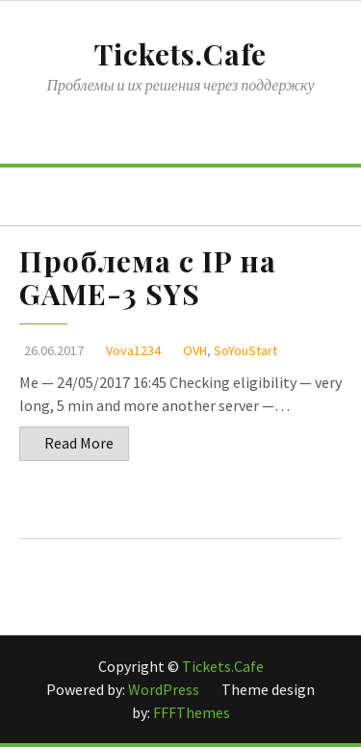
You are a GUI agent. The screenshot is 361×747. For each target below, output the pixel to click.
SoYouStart (245, 350)
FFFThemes (191, 712)
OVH (195, 350)
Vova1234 (133, 350)
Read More (79, 442)
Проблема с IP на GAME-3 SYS (147, 277)
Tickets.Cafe (180, 54)
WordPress (165, 689)
